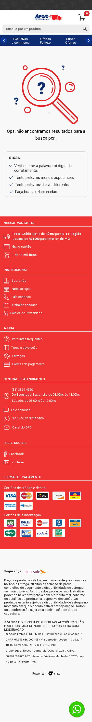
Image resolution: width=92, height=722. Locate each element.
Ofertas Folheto (45, 40)
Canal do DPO (22, 427)
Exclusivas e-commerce (20, 40)
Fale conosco (21, 297)
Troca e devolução (24, 347)
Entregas (18, 356)
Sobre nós (19, 280)
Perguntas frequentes (27, 339)
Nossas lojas (21, 289)
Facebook (16, 454)
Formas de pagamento (28, 364)
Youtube (18, 462)
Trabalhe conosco (25, 305)
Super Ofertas (70, 40)
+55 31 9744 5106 (31, 418)
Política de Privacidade (26, 313)
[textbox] (46, 29)
